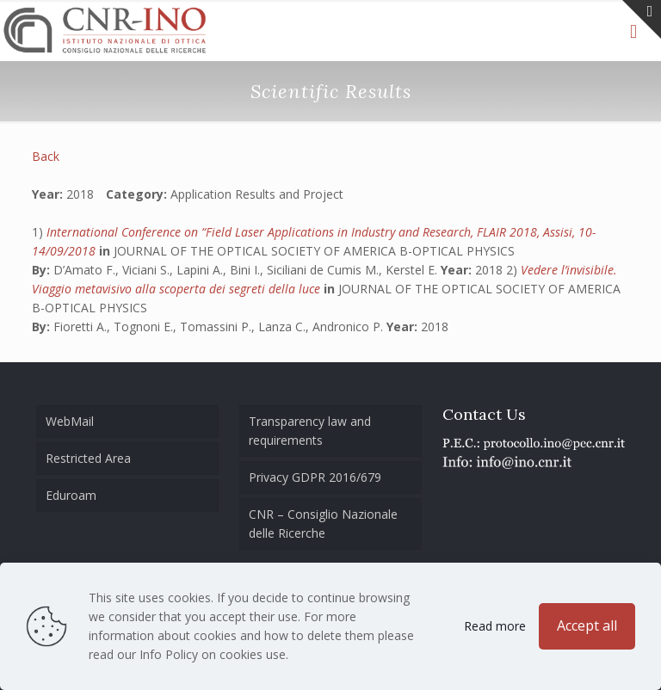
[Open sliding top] (641, 19)
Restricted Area (88, 458)
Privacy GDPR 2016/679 (315, 477)
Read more (495, 626)
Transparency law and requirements (310, 430)
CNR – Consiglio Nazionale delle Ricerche (323, 523)
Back (45, 156)
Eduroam (71, 495)
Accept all (587, 625)
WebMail (70, 421)
